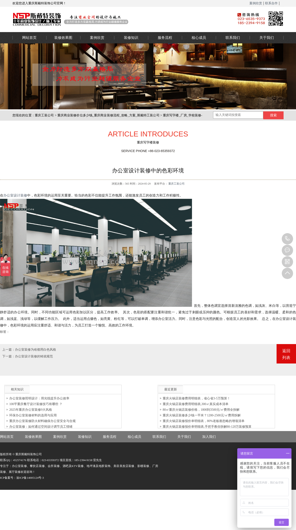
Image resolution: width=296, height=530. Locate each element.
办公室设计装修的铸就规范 (34, 356)
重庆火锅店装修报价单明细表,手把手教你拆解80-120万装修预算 (207, 426)
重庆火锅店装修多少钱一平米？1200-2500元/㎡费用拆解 (202, 415)
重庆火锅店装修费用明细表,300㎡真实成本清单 (195, 404)
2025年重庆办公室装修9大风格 (30, 409)
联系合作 (271, 3)
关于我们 (266, 38)
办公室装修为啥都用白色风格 (35, 349)
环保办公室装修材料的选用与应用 (33, 415)
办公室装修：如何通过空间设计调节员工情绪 (41, 426)
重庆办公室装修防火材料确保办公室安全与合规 (42, 421)
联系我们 (233, 38)
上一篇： (8, 349)
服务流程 (165, 38)
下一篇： (8, 356)
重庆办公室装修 (117, 19)
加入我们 (209, 437)
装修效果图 (63, 38)
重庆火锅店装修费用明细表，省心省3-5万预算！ (196, 398)
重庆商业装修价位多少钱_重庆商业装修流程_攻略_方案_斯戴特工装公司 (108, 115)
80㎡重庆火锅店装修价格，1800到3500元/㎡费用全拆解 (201, 409)
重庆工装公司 (44, 115)
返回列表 (286, 354)
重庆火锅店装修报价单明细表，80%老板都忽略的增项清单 (203, 421)
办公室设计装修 (15, 195)
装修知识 (131, 38)
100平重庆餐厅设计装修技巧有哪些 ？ (35, 404)
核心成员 (199, 38)
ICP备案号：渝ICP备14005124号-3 (22, 477)
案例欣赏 (255, 3)
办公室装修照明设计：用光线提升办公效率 (39, 398)
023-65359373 (287, 238)
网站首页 (29, 38)
